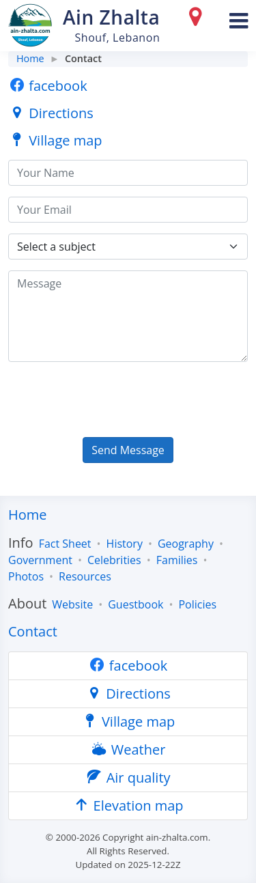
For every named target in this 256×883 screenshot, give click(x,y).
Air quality (127, 777)
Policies (197, 604)
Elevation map (127, 805)
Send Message (128, 450)
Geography (186, 543)
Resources (85, 576)
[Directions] (198, 20)
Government (40, 559)
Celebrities (114, 559)
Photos (26, 576)
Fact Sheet (65, 543)
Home (30, 58)
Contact (32, 631)
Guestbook (135, 604)
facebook (47, 85)
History (124, 543)
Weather (128, 749)
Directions (51, 113)
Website (72, 604)
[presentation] (112, 399)
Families (177, 559)
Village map (55, 140)
